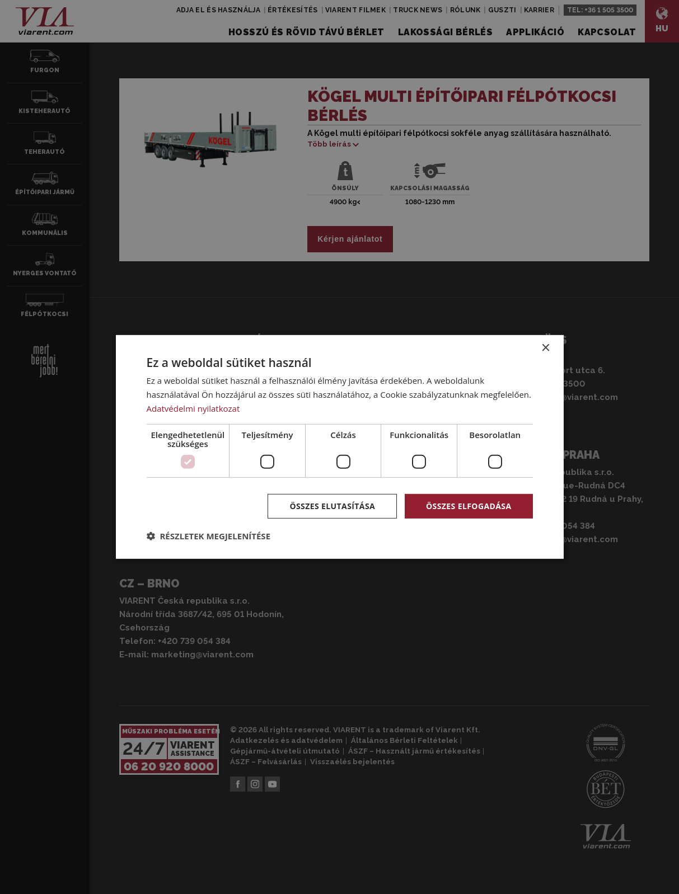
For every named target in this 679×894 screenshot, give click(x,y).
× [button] (545, 348)
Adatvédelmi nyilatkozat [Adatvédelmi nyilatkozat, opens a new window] (193, 408)
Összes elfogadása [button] (468, 505)
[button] (209, 536)
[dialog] (340, 447)
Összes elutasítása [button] (332, 505)
